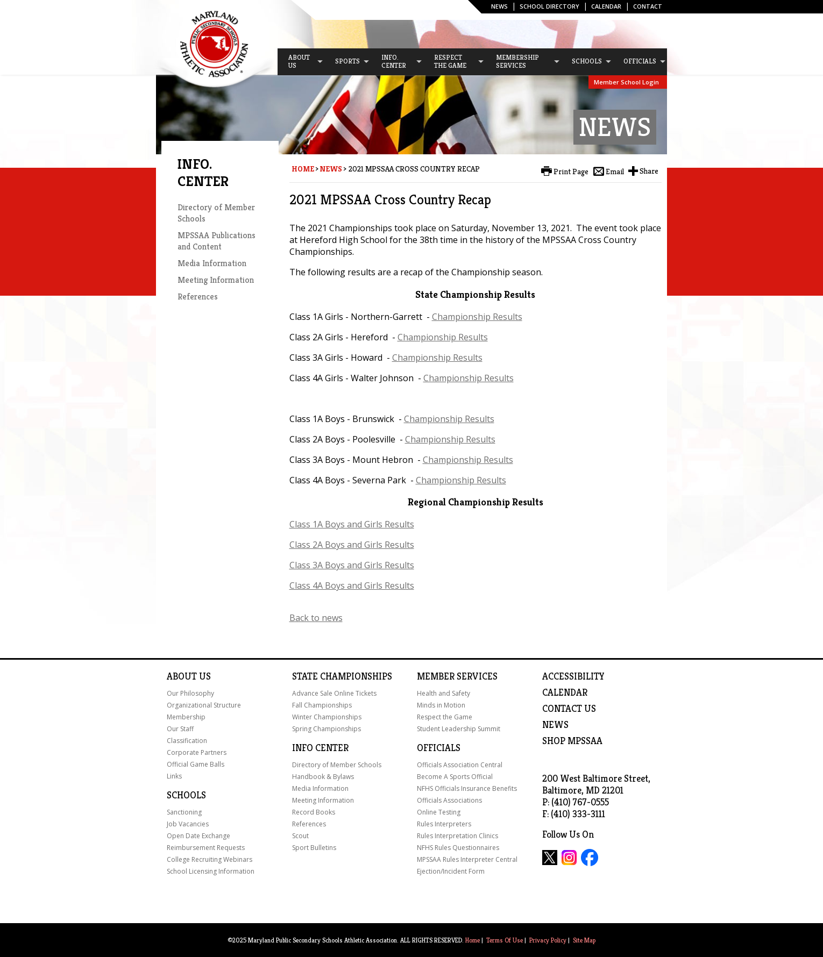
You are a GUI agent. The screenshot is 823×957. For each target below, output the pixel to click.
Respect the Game (444, 717)
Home (303, 169)
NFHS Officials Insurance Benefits (467, 788)
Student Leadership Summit (458, 728)
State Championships (342, 676)
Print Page (571, 171)
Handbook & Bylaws (323, 776)
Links (174, 776)
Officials (438, 748)
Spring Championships (326, 728)
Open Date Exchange (198, 835)
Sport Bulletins (314, 847)
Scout (300, 835)
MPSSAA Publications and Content (217, 241)
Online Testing (438, 812)
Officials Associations (449, 800)
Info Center (320, 748)
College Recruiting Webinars (209, 859)
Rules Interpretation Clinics (457, 835)
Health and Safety (443, 693)
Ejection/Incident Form (451, 871)
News (499, 6)
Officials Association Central (459, 764)
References (198, 296)
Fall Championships (322, 705)
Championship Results (477, 317)
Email (615, 171)
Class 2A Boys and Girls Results (351, 545)
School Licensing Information (210, 871)
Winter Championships (326, 717)
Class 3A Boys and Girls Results (351, 565)
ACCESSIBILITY (573, 676)
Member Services (457, 676)
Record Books (313, 812)
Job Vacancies (188, 824)
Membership (186, 717)
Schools (186, 795)
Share (649, 171)
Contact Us (569, 709)
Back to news (316, 618)
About (182, 676)
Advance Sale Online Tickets (334, 693)
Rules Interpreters (444, 824)
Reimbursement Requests (206, 847)
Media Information (212, 263)
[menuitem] (301, 61)
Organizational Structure (204, 705)
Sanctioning (184, 812)
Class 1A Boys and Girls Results (351, 524)
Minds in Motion (441, 705)
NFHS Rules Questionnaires (458, 847)
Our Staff (180, 728)
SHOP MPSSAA (572, 741)
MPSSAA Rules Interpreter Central (467, 859)
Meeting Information (216, 279)
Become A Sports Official (455, 776)
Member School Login (626, 82)
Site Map (584, 940)
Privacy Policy (547, 940)
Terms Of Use (504, 940)
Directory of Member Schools (336, 764)
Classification (187, 740)
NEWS (555, 725)
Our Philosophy (190, 693)
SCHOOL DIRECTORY (549, 6)
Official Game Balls (195, 764)
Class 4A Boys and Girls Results (351, 585)
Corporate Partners (196, 752)
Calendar (606, 6)
